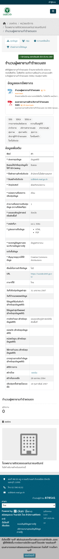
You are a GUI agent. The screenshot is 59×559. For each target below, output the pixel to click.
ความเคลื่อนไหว (42, 41)
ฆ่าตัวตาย (13, 128)
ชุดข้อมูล (12, 41)
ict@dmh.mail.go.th (39, 179)
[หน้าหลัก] (4, 23)
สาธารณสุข (44, 128)
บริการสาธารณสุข (28, 128)
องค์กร (13, 23)
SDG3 (18, 119)
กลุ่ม (25, 41)
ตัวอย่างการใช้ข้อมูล (17, 47)
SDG (10, 119)
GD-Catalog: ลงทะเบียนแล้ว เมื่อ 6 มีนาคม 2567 (36, 57)
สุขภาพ (12, 132)
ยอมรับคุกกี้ (29, 555)
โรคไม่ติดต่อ (13, 140)
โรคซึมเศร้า (34, 136)
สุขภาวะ (34, 132)
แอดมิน (34, 372)
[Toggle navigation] (53, 11)
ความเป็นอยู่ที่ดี (37, 123)
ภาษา (4, 501)
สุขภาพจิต (22, 132)
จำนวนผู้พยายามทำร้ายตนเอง (21, 31)
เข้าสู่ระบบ (52, 2)
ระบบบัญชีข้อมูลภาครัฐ (26, 524)
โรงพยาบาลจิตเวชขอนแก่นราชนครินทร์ (25, 27)
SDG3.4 (28, 119)
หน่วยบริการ (26, 23)
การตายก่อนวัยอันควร (18, 123)
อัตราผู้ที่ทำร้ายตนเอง (18, 136)
